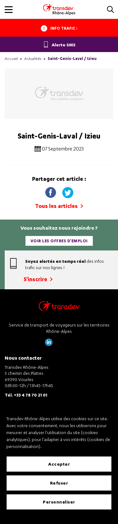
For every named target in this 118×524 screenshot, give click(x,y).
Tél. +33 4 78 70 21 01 (26, 394)
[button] (110, 10)
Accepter (59, 464)
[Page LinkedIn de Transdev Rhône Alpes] (49, 344)
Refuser (59, 483)
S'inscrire (38, 279)
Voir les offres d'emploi (59, 240)
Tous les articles (59, 206)
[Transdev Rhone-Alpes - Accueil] (59, 9)
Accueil (11, 58)
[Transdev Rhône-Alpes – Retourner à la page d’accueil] (59, 307)
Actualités (33, 58)
